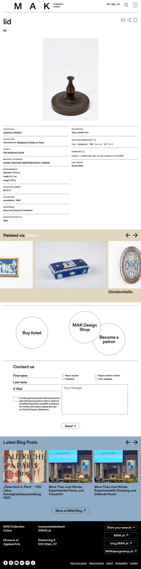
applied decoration (31, 162)
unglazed (45, 162)
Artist (31, 235)
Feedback (69, 379)
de (108, 4)
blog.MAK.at (121, 543)
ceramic (7, 162)
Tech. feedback (105, 379)
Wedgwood (22, 142)
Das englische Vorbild (13, 152)
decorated (16, 162)
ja (118, 4)
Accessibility (121, 563)
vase (5, 220)
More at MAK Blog (71, 510)
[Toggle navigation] (135, 5)
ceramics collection (12, 132)
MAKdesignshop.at (120, 551)
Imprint (109, 563)
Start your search (121, 527)
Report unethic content (109, 375)
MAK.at (121, 535)
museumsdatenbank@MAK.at (51, 528)
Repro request (72, 375)
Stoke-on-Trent (36, 142)
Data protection (96, 563)
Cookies (134, 563)
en (113, 4)
